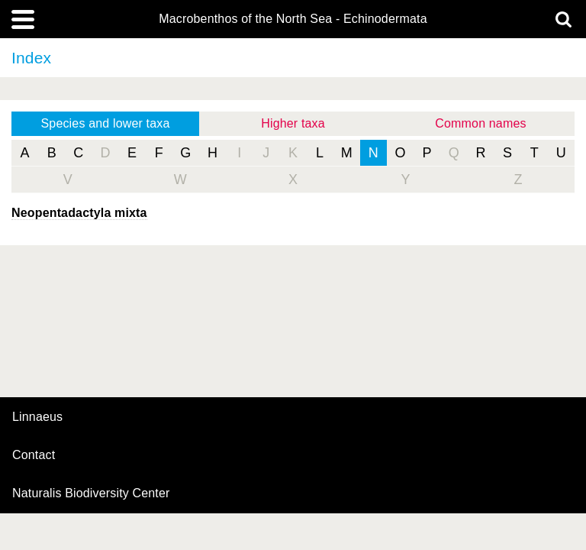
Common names (480, 123)
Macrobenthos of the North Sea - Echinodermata (293, 19)
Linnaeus (37, 417)
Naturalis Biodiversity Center (91, 493)
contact (33, 454)
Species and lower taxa (105, 123)
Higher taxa (293, 123)
